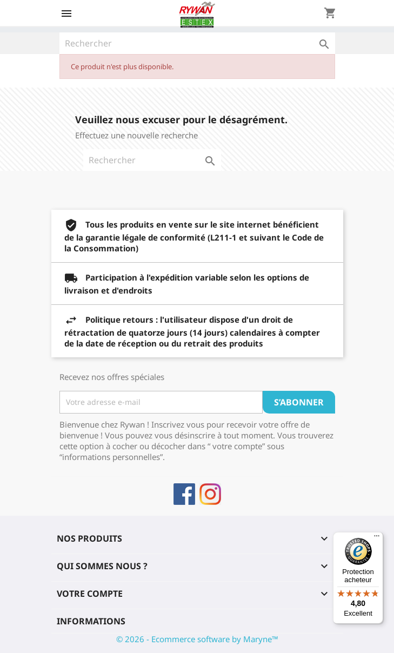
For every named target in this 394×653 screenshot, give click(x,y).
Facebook (184, 494)
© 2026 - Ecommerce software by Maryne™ (197, 639)
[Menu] (376, 538)
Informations (91, 621)
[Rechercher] (197, 43)
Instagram (210, 494)
